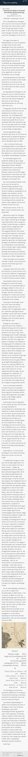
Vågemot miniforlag (10, 2)
